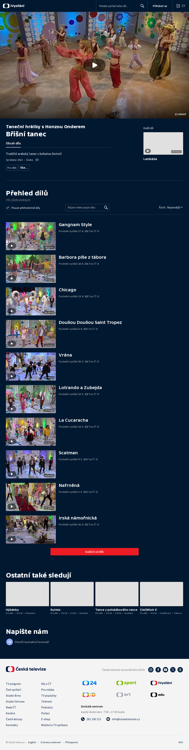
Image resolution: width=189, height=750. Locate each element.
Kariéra (10, 712)
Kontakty (12, 724)
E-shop (45, 718)
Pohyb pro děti (90, 167)
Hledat (141, 7)
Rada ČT (11, 706)
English (32, 741)
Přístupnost (71, 741)
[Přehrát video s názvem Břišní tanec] (95, 65)
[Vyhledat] (106, 206)
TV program (13, 682)
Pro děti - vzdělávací (68, 167)
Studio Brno (13, 694)
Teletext (46, 700)
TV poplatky (48, 694)
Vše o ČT (46, 682)
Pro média (47, 688)
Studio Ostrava (15, 700)
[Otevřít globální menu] (180, 6)
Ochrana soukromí (51, 741)
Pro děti (11, 167)
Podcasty (47, 706)
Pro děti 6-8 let (46, 167)
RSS (181, 741)
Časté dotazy (14, 718)
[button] (94, 65)
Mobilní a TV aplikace (54, 724)
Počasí (45, 712)
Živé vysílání (13, 688)
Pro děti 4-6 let (27, 167)
